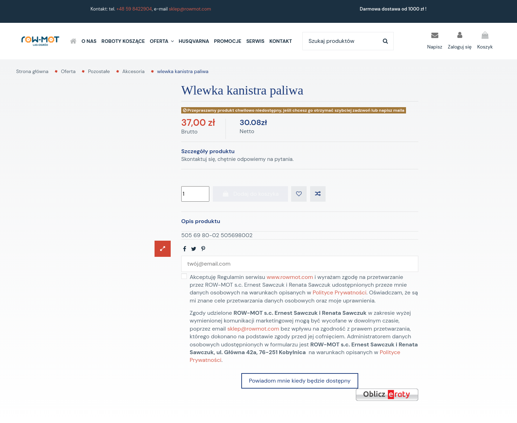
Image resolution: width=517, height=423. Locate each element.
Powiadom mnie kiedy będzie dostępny (300, 380)
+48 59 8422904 (134, 9)
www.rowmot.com (290, 277)
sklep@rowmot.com (190, 9)
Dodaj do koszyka (250, 193)
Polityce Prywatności (339, 292)
